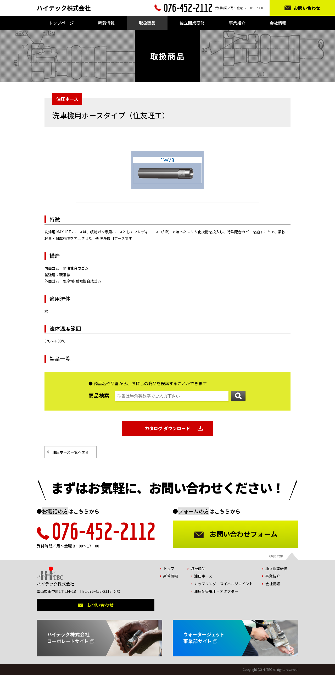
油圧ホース (203, 576)
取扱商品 (147, 23)
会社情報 (278, 23)
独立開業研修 (192, 23)
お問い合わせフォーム (243, 534)
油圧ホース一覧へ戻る (70, 452)
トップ (168, 568)
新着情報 (106, 23)
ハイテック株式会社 (64, 7)
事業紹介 (237, 23)
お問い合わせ (307, 7)
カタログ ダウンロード (167, 428)
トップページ (61, 23)
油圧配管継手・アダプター (216, 591)
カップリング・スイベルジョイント (223, 583)
